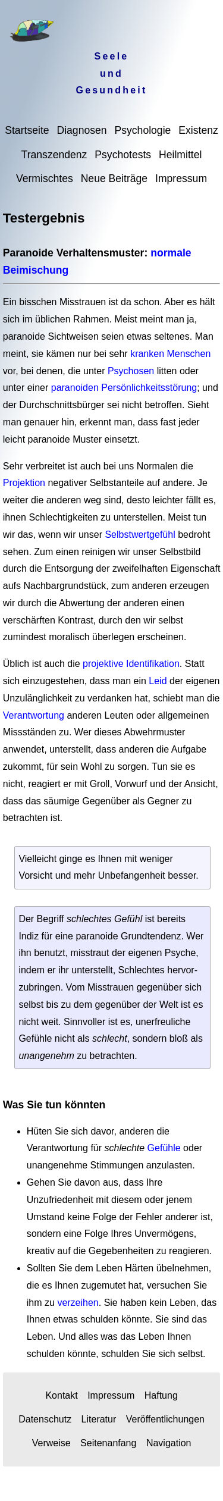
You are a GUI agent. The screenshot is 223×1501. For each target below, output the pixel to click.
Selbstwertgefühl (140, 534)
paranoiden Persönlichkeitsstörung (124, 388)
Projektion (25, 483)
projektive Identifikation (131, 664)
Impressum (181, 178)
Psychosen (131, 371)
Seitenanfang (108, 1443)
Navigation (168, 1443)
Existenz (198, 130)
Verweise (51, 1443)
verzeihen (77, 1303)
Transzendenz (54, 155)
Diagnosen (81, 130)
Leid (158, 681)
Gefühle (164, 1148)
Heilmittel (180, 155)
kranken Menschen (170, 354)
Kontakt (61, 1395)
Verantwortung (33, 715)
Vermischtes (44, 178)
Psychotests (123, 155)
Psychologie (142, 130)
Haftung (161, 1395)
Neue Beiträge (114, 178)
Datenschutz (44, 1419)
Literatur (99, 1419)
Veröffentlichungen (165, 1419)
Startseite (27, 130)
